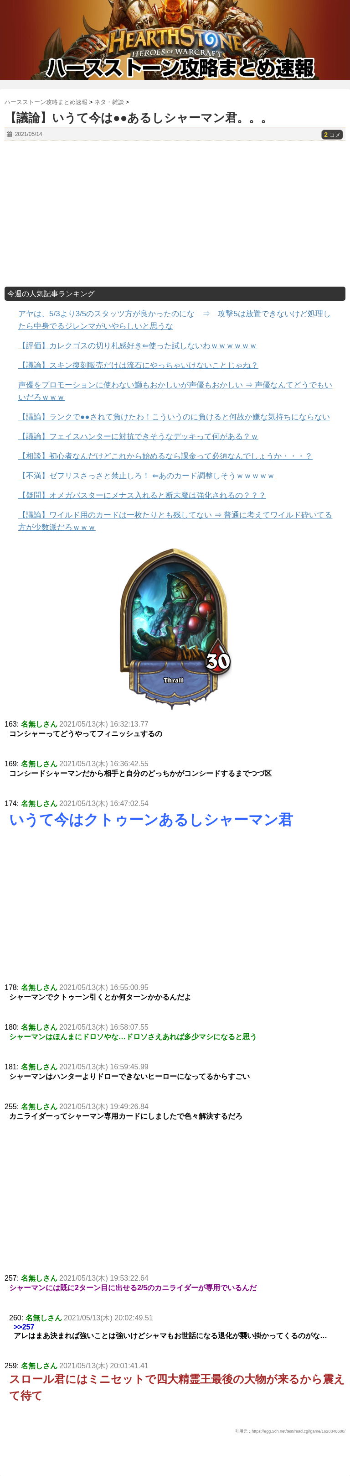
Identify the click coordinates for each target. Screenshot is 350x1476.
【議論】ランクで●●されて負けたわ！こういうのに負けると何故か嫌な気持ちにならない (174, 417)
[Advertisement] (175, 213)
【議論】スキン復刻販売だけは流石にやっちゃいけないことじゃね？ (138, 365)
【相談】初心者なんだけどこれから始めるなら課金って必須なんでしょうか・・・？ (165, 456)
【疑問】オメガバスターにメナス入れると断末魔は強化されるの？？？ (142, 495)
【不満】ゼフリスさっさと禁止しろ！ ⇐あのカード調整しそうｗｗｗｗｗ (146, 475)
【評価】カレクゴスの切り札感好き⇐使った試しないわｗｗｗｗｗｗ (137, 345)
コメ (332, 135)
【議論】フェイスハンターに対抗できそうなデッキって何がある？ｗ (138, 436)
